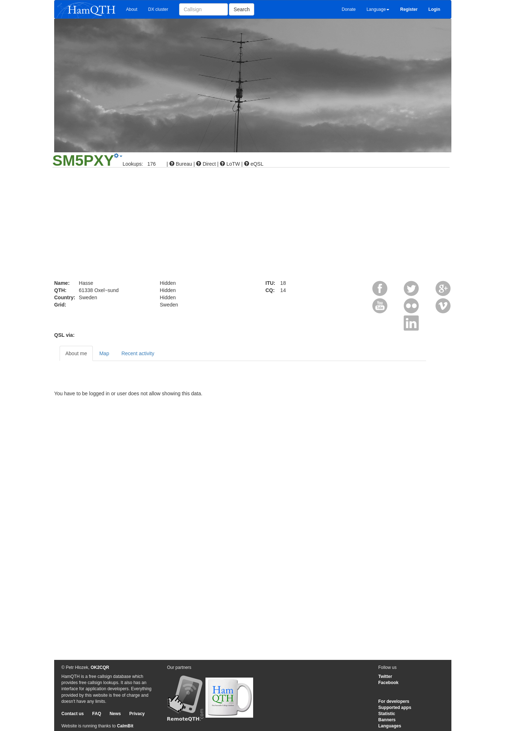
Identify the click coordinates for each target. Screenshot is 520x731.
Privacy (137, 713)
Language (378, 9)
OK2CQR (100, 667)
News (115, 713)
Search (242, 9)
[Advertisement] (260, 225)
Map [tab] (104, 353)
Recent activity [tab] (137, 353)
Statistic (386, 713)
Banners (387, 719)
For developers (394, 701)
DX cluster (158, 9)
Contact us (72, 713)
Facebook (388, 682)
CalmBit (125, 725)
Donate (349, 9)
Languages (389, 725)
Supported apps (394, 707)
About (131, 9)
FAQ (96, 713)
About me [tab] (76, 353)
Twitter (385, 676)
